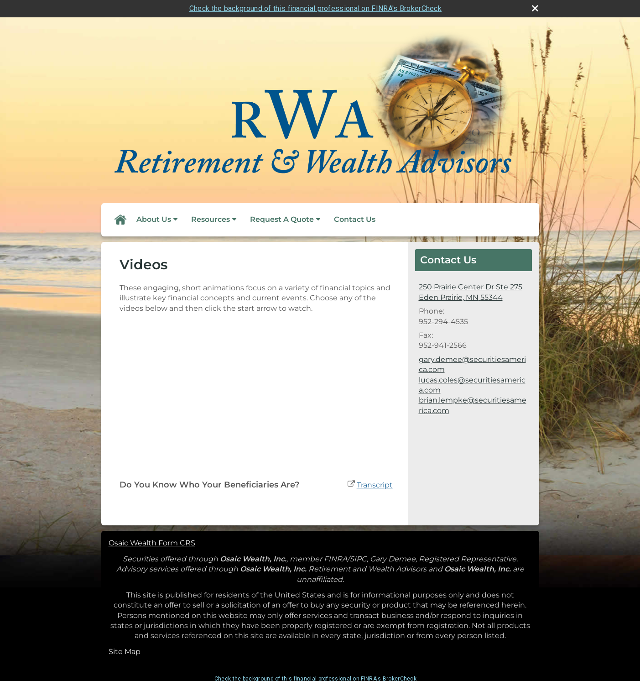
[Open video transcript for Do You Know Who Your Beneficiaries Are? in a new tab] (375, 485)
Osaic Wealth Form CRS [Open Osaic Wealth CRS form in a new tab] (152, 543)
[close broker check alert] (535, 8)
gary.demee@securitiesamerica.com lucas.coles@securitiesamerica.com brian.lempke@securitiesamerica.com (472, 385)
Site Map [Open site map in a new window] (124, 651)
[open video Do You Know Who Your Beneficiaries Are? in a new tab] (351, 485)
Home (120, 219)
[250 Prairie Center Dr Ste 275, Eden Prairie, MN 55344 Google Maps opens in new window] (470, 292)
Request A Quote (282, 219)
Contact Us (354, 219)
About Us (153, 219)
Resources (210, 219)
